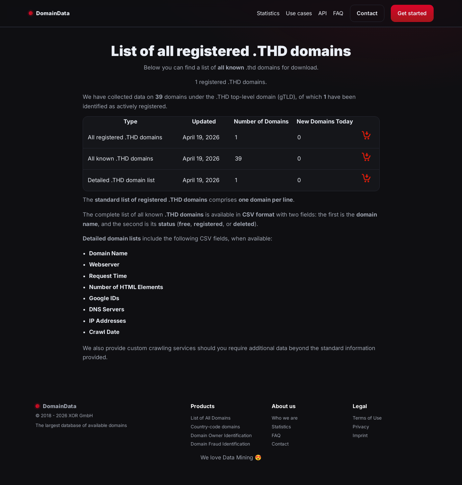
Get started (412, 13)
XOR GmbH (81, 415)
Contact (367, 13)
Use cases (299, 13)
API (322, 13)
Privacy (361, 426)
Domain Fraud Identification (220, 444)
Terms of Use (367, 418)
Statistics (268, 13)
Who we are (285, 418)
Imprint (360, 435)
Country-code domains (215, 426)
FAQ (338, 13)
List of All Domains (210, 418)
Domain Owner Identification (221, 435)
